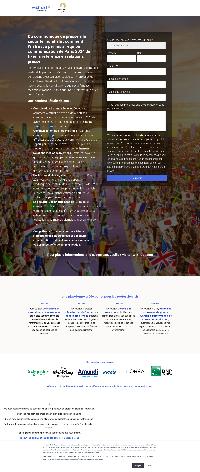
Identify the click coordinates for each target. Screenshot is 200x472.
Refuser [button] (150, 466)
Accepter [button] (138, 466)
